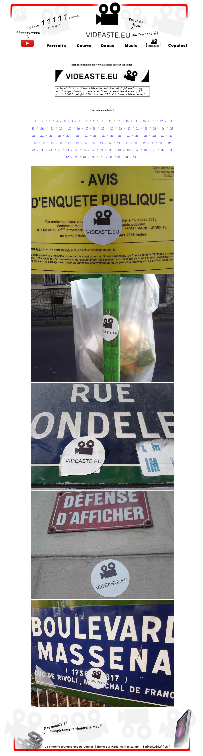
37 (41, 135)
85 (162, 149)
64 (127, 142)
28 (111, 128)
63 (119, 142)
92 (111, 157)
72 (50, 149)
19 (33, 128)
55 (52, 142)
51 (162, 135)
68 (160, 142)
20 (41, 128)
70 (33, 149)
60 (93, 142)
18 (170, 120)
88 (76, 157)
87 (67, 157)
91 (102, 157)
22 (60, 128)
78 (101, 149)
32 (146, 128)
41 (77, 135)
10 (101, 120)
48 (137, 135)
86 (171, 149)
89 (84, 157)
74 (67, 149)
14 (136, 120)
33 (154, 128)
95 (134, 157)
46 (119, 135)
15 (144, 120)
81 (128, 149)
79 (110, 149)
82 (137, 149)
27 (102, 128)
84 (154, 149)
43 (94, 135)
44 (103, 135)
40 (67, 135)
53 (35, 142)
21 (52, 128)
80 (119, 149)
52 (171, 135)
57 (69, 142)
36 (33, 135)
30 (129, 128)
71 (42, 149)
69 (169, 142)
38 (50, 135)
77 (93, 149)
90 (93, 157)
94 (126, 157)
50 (154, 135)
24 (78, 128)
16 (153, 120)
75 (76, 149)
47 (128, 135)
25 (86, 128)
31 (137, 128)
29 (120, 128)
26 (94, 128)
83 (145, 149)
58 (77, 142)
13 (127, 120)
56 (61, 142)
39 (59, 135)
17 (161, 120)
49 (145, 135)
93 (119, 157)
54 (44, 142)
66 (144, 142)
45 (112, 135)
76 (84, 149)
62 (110, 142)
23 (69, 128)
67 (153, 142)
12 (118, 120)
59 (86, 142)
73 (59, 149)
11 (110, 120)
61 (101, 142)
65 (136, 142)
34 (163, 128)
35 (171, 128)
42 (86, 135)
